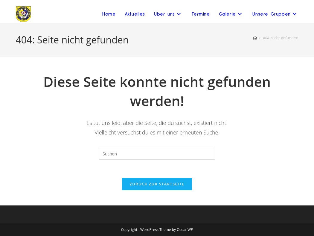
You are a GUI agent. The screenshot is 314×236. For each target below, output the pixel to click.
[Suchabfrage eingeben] (157, 154)
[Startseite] (255, 37)
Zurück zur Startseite (157, 184)
